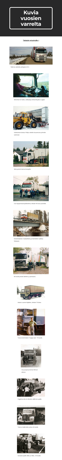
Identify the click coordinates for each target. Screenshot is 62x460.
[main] (30, 18)
